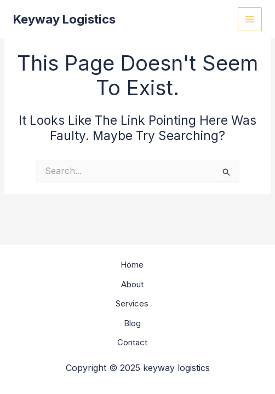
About (132, 284)
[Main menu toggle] (250, 19)
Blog (132, 323)
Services (132, 303)
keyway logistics (64, 19)
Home (132, 264)
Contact (132, 342)
